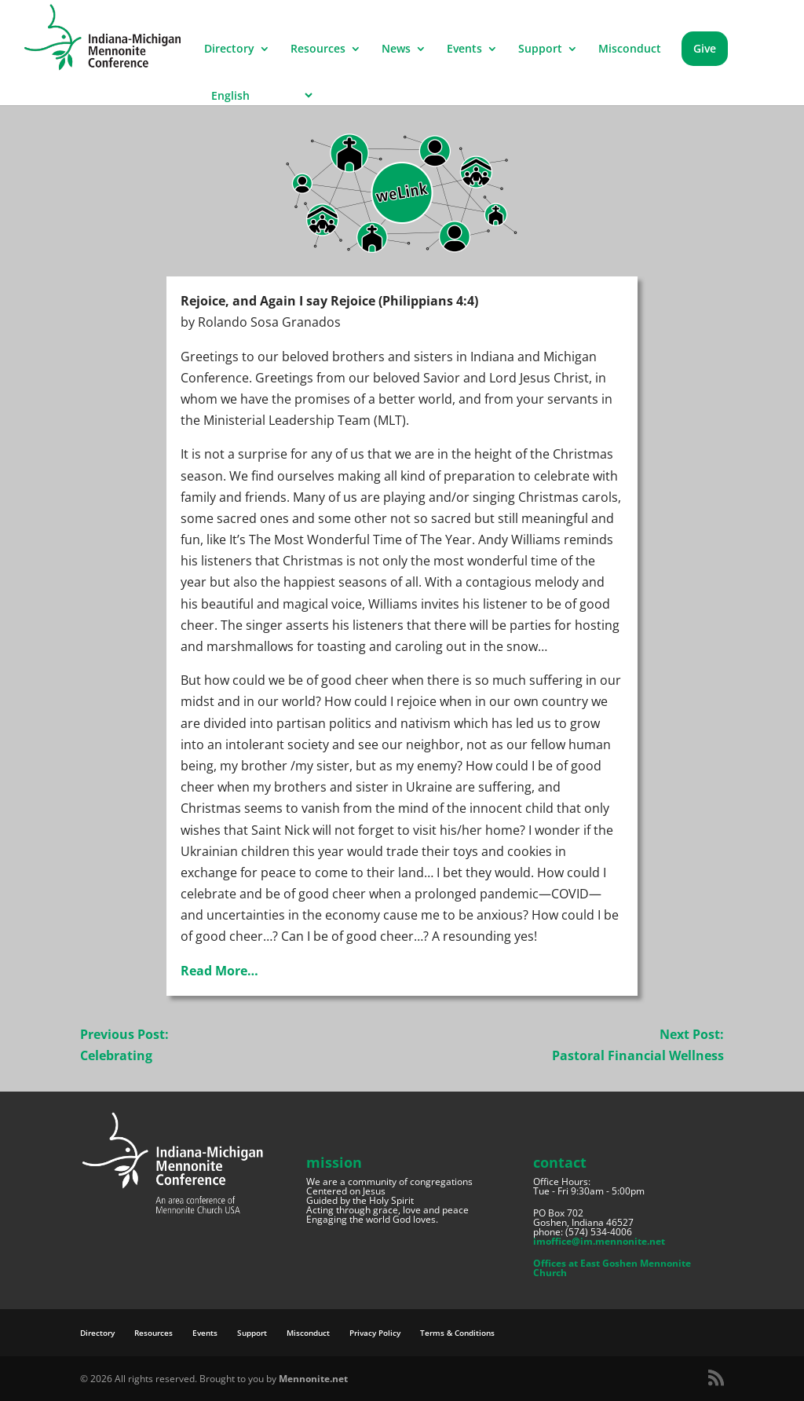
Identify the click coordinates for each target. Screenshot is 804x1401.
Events (464, 49)
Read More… (219, 970)
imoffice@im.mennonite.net (599, 1241)
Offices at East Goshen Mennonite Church (612, 1268)
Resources (318, 49)
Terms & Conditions (457, 1332)
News (396, 49)
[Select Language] (259, 95)
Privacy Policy (374, 1332)
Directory (229, 49)
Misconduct (629, 49)
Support (540, 49)
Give (704, 48)
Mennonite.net (313, 1378)
